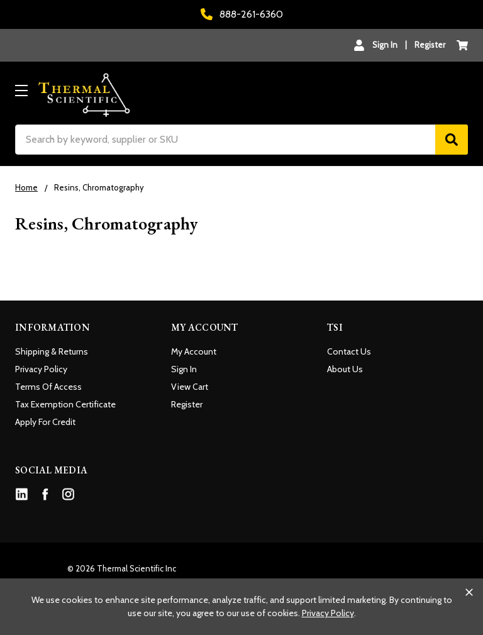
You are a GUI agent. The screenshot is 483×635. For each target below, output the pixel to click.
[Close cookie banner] (469, 592)
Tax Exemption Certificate (65, 404)
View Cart (189, 386)
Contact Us (349, 351)
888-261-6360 (242, 14)
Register (429, 45)
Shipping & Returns (51, 351)
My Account (193, 351)
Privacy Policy (41, 369)
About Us (345, 369)
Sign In (184, 369)
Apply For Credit (45, 422)
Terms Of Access (48, 386)
